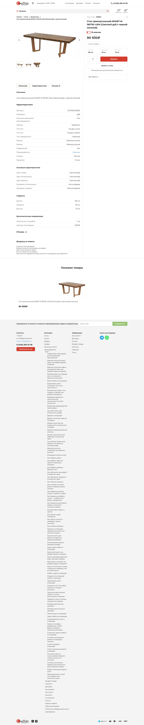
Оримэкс (76, 152)
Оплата (88, 3)
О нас (74, 352)
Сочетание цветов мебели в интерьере (56, 634)
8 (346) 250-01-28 (120, 3)
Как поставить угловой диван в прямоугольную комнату (56, 487)
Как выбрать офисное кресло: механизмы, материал (55, 463)
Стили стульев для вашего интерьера (56, 650)
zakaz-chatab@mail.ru (24, 341)
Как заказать (49, 689)
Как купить (49, 692)
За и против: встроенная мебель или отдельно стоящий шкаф (56, 443)
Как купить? (76, 336)
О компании (69, 3)
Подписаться (120, 324)
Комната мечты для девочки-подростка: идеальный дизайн (54, 538)
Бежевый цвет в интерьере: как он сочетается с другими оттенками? (57, 376)
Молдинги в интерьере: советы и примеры (56, 577)
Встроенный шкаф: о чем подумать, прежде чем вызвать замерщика (56, 392)
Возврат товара (51, 681)
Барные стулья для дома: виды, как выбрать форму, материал (56, 362)
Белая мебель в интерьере (57, 381)
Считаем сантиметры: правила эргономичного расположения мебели (56, 665)
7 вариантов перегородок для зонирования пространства (56, 356)
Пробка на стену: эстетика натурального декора (56, 600)
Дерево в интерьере (54, 415)
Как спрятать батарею (55, 526)
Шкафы (47, 344)
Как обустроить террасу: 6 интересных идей (56, 478)
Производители (50, 350)
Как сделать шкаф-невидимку (54, 516)
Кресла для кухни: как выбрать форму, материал (56, 553)
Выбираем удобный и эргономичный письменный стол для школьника (55, 400)
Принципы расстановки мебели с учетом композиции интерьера (56, 594)
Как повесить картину (55, 482)
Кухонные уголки (50, 347)
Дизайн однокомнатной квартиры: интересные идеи (56, 437)
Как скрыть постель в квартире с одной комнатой (55, 521)
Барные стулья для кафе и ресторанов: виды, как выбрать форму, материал (56, 369)
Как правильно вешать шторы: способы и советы (56, 492)
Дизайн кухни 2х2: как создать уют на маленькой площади (56, 425)
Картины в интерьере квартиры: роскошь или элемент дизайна (56, 531)
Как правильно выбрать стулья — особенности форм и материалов (56, 498)
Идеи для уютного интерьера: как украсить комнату (56, 450)
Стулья (46, 338)
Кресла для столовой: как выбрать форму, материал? (57, 563)
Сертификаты (50, 712)
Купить (113, 59)
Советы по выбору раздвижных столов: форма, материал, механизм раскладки (55, 627)
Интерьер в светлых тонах (56, 455)
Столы (46, 336)
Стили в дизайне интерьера (53, 645)
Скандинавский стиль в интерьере (55, 620)
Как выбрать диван (54, 458)
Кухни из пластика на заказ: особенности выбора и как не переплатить (57, 568)
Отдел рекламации (52, 706)
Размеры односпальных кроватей (56, 610)
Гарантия (48, 684)
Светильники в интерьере (56, 614)
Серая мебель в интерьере (57, 616)
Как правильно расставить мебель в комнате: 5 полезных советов (57, 505)
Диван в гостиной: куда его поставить (57, 419)
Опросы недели (51, 703)
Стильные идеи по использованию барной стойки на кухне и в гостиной (56, 657)
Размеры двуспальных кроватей (55, 605)
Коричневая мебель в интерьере (55, 548)
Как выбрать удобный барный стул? (55, 468)
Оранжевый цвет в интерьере (54, 582)
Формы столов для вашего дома (57, 670)
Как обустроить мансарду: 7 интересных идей (57, 473)
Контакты (96, 3)
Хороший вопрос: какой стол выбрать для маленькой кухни (56, 676)
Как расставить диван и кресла (55, 511)
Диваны (47, 341)
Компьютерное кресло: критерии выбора (55, 543)
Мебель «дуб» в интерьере (57, 573)
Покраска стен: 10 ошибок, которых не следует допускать (56, 588)
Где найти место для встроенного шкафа (54, 412)
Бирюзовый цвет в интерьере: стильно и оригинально (55, 386)
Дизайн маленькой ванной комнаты (57, 431)
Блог (47, 352)
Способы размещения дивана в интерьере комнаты (55, 639)
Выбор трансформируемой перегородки (57, 407)
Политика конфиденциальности (57, 709)
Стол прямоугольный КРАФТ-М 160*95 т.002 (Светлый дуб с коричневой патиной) (48, 301)
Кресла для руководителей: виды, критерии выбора (57, 558)
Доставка (79, 3)
